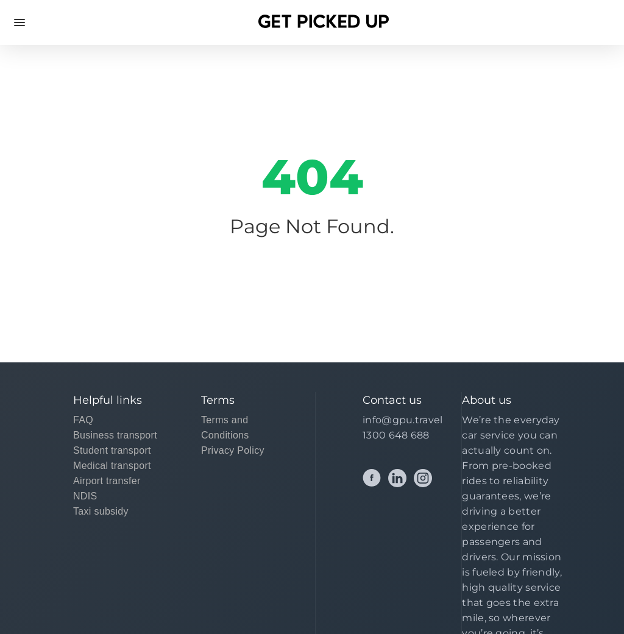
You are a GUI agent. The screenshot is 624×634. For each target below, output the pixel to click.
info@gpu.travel (403, 420)
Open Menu (19, 22)
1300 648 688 (396, 435)
